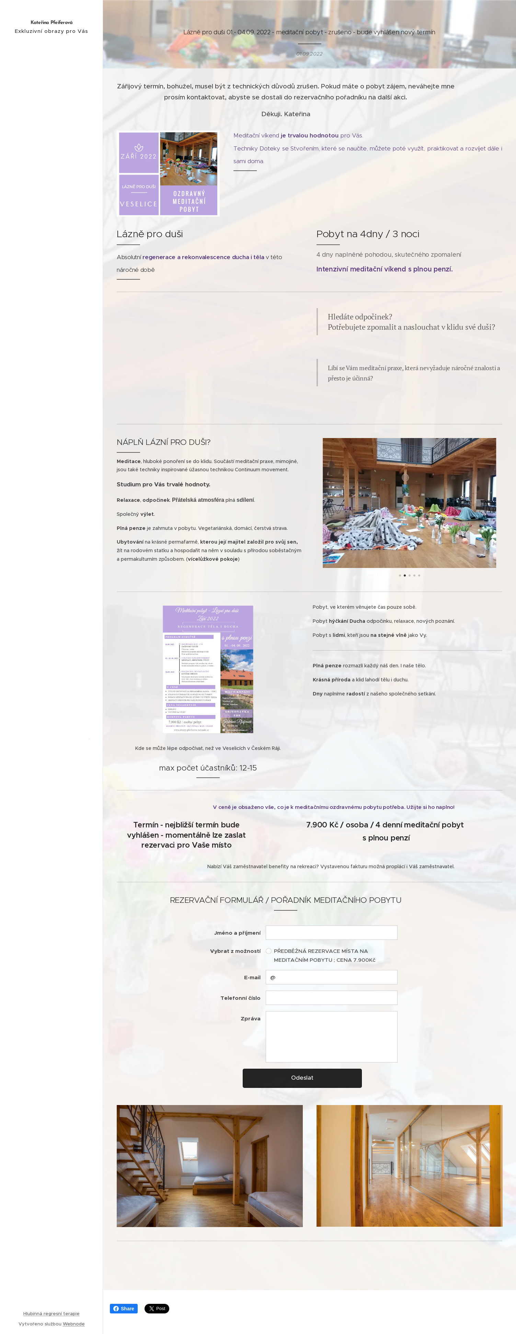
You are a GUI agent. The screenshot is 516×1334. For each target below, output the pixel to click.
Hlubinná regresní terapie (51, 1314)
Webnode (74, 1324)
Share (123, 1308)
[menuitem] (51, 618)
